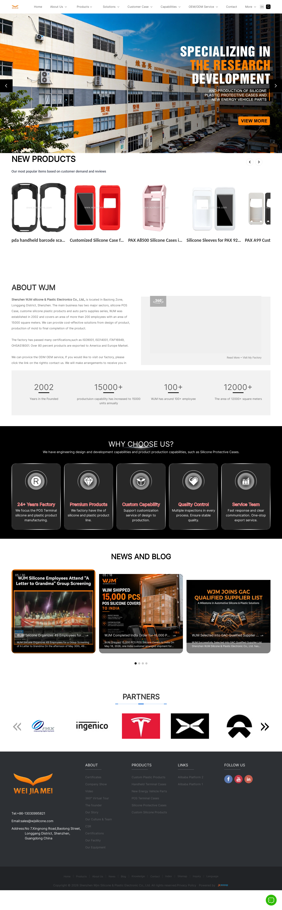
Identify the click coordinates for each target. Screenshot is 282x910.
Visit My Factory (252, 357)
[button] (6, 85)
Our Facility (93, 853)
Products (84, 7)
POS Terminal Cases (145, 811)
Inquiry (197, 888)
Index (168, 888)
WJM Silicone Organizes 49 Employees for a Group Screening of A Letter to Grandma (51, 635)
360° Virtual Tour (97, 811)
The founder (93, 818)
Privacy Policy (186, 898)
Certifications (94, 846)
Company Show (96, 797)
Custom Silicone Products (149, 825)
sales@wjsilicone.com (37, 834)
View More (20, 246)
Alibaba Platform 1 (190, 797)
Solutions (109, 6)
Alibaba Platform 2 (190, 790)
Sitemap (182, 888)
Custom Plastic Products (148, 790)
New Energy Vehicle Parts (149, 804)
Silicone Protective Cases (149, 818)
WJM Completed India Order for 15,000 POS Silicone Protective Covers (138, 635)
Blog (123, 889)
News (112, 889)
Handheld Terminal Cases (149, 797)
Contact (231, 6)
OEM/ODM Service (201, 6)
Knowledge (138, 888)
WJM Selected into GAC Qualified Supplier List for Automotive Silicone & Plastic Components (226, 635)
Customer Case (138, 6)
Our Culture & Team (98, 832)
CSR (88, 839)
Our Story (91, 825)
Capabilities (169, 6)
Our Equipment (95, 860)
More (248, 6)
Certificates (93, 790)
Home (38, 6)
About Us (56, 6)
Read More (233, 357)
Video (89, 804)
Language (212, 888)
